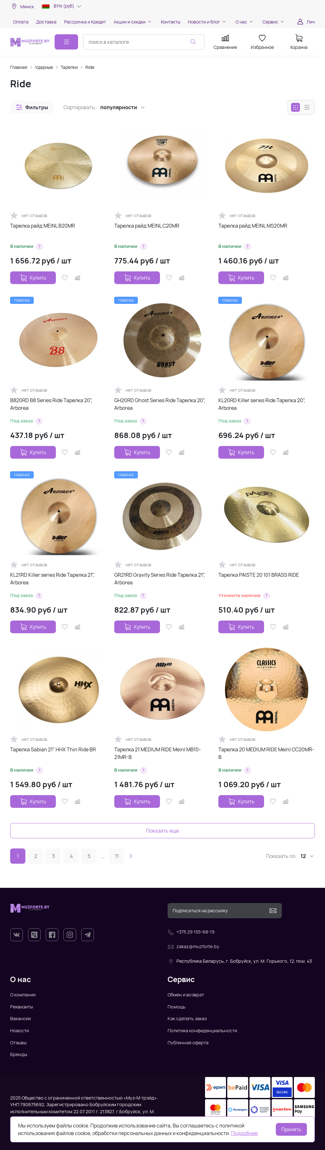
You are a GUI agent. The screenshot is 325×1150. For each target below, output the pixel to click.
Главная (18, 67)
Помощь (177, 1007)
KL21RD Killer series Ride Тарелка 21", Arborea (52, 578)
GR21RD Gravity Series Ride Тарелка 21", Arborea (159, 578)
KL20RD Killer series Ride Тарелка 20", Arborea (261, 404)
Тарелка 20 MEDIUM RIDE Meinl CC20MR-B (266, 753)
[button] (31, 107)
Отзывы (18, 1043)
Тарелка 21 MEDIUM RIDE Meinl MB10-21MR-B (157, 753)
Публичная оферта (188, 1043)
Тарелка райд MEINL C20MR (146, 225)
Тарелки (69, 67)
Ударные (44, 67)
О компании (23, 995)
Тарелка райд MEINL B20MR (42, 225)
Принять (291, 1129)
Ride (89, 67)
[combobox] (143, 42)
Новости (19, 1030)
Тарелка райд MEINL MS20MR (252, 225)
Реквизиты (21, 1007)
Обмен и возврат (186, 995)
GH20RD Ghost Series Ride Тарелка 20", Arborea (159, 404)
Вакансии (20, 1018)
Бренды (18, 1054)
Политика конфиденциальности (202, 1030)
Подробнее (244, 1133)
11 (117, 856)
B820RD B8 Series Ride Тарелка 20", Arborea (51, 404)
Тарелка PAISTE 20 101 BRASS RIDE (258, 574)
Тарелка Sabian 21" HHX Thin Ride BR (53, 749)
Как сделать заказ (187, 1018)
